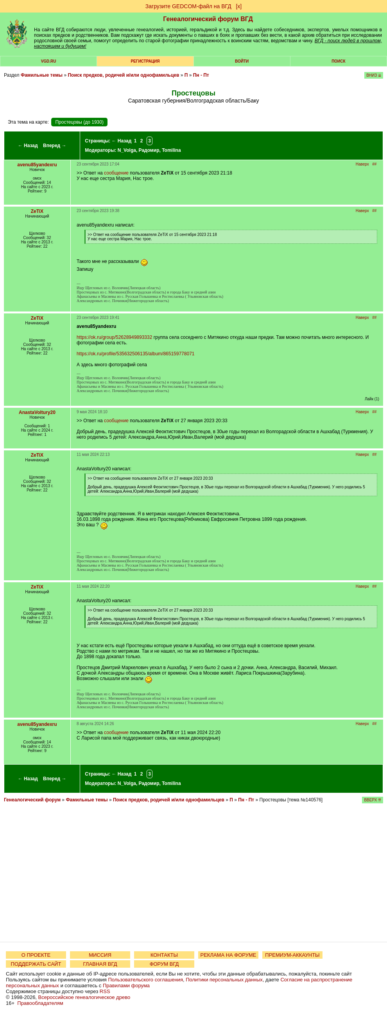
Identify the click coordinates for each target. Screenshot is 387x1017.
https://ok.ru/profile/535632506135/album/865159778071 (136, 353)
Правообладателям (40, 1003)
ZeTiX (37, 211)
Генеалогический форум (32, 800)
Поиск (338, 61)
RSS (105, 991)
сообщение (116, 173)
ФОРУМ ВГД (164, 964)
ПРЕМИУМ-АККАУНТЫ (292, 955)
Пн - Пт (201, 75)
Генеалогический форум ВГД (208, 19)
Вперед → (54, 145)
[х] (239, 6)
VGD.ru (48, 61)
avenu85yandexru (37, 164)
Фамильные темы (42, 75)
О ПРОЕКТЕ (36, 955)
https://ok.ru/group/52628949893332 (114, 337)
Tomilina (171, 150)
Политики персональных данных (224, 980)
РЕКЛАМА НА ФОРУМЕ (228, 955)
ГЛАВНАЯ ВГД (100, 964)
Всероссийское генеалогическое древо (84, 997)
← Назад (28, 145)
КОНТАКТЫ (164, 955)
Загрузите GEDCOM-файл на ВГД (188, 6)
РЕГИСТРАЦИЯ (145, 61)
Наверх (362, 164)
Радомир (149, 150)
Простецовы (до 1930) (79, 122)
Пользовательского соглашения (145, 980)
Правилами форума (126, 985)
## (374, 164)
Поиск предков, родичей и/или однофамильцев (123, 75)
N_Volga (127, 150)
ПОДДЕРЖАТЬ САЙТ (36, 964)
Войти (242, 61)
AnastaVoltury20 (37, 412)
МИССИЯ (100, 955)
